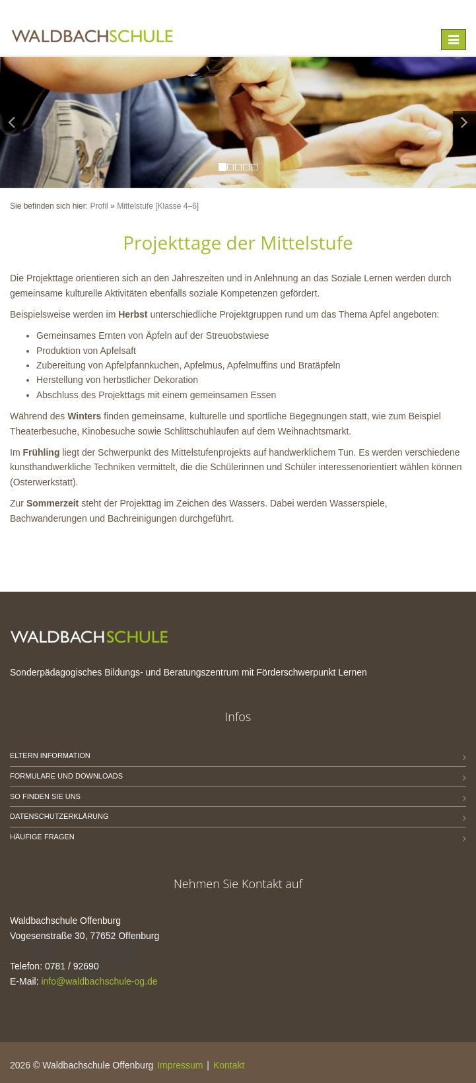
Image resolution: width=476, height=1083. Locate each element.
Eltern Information (50, 755)
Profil (99, 206)
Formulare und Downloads (66, 776)
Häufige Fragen (42, 837)
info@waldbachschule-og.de (99, 981)
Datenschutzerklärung (59, 816)
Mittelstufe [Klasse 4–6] (158, 206)
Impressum (180, 1065)
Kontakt (228, 1065)
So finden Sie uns (45, 796)
